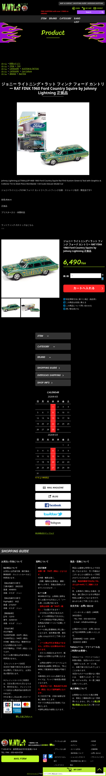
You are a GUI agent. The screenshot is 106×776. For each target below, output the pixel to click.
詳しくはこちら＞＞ (24, 716)
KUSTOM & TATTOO (30, 68)
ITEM (43, 18)
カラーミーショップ (33, 773)
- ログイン (73, 745)
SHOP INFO (43, 383)
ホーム (4, 63)
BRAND (53, 18)
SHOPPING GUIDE (80, 3)
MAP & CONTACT (66, 3)
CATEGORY (65, 18)
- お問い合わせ (95, 753)
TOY (19, 66)
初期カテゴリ (14, 63)
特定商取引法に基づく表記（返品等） (81, 299)
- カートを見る (75, 749)
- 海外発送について (76, 753)
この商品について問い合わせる (79, 305)
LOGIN (76, 8)
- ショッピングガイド (77, 757)
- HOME (93, 741)
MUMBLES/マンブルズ (44, 533)
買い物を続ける (72, 308)
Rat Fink (22, 74)
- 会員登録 (73, 741)
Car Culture (27, 71)
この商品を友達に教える (76, 302)
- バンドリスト (59, 765)
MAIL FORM (20, 759)
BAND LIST (77, 20)
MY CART (87, 8)
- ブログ (93, 745)
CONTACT (98, 8)
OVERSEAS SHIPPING (95, 3)
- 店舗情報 (94, 749)
